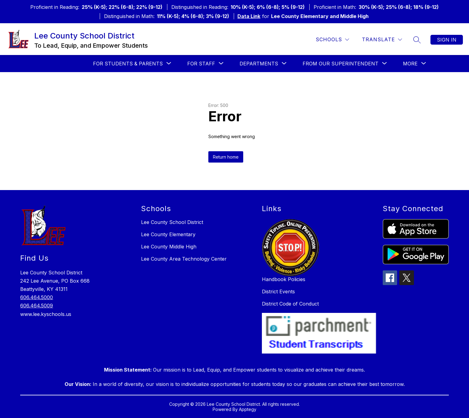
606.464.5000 (36, 297)
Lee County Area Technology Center (184, 259)
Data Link (248, 16)
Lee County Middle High (168, 247)
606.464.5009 (36, 305)
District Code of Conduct (290, 304)
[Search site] (417, 39)
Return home (226, 157)
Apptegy (247, 409)
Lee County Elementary (168, 234)
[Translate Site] (382, 39)
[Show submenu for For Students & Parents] (128, 63)
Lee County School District (172, 222)
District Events (278, 291)
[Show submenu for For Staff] (201, 63)
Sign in (446, 40)
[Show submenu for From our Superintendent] (340, 63)
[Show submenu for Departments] (259, 63)
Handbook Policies (283, 279)
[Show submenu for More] (410, 63)
